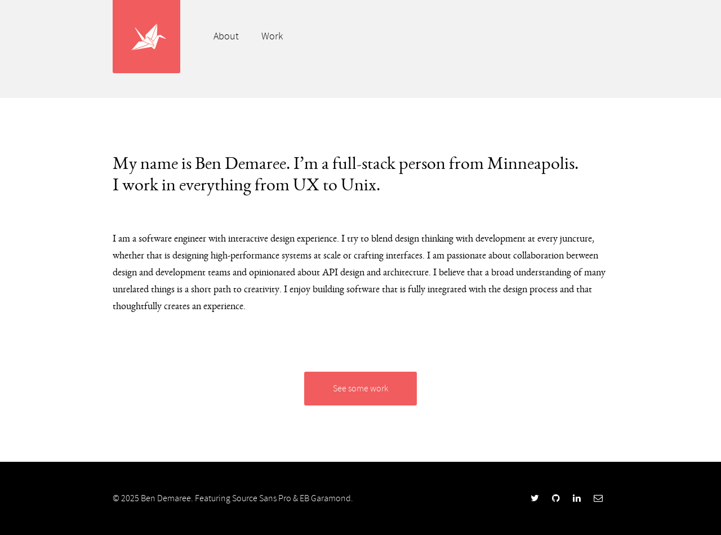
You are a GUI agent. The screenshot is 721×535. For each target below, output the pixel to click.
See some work (360, 388)
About (226, 36)
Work (272, 36)
